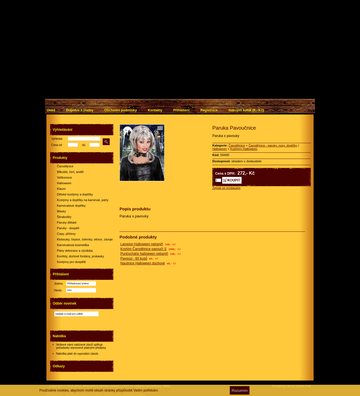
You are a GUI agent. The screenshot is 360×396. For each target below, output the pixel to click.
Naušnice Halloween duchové (142, 263)
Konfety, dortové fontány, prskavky (80, 256)
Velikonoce (64, 177)
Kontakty (155, 110)
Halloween (64, 183)
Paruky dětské (67, 222)
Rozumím (239, 390)
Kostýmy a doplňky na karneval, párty (83, 200)
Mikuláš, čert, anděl (70, 172)
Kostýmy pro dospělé (71, 262)
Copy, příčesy (66, 233)
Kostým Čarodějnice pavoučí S (143, 249)
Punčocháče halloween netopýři (144, 254)
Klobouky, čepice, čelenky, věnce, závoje (85, 239)
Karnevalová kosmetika (73, 245)
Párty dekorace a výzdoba (75, 250)
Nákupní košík (246, 110)
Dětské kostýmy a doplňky (75, 194)
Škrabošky (64, 217)
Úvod (51, 110)
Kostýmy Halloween (244, 148)
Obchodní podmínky (120, 110)
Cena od (56, 145)
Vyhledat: (57, 138)
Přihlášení (181, 110)
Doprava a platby (79, 110)
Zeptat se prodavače (226, 188)
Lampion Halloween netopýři (141, 244)
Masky (61, 211)
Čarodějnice (65, 166)
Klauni (61, 188)
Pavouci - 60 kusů (133, 258)
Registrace (208, 110)
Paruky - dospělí (68, 228)
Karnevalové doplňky (71, 205)
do (83, 145)
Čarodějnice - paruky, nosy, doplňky (272, 145)
